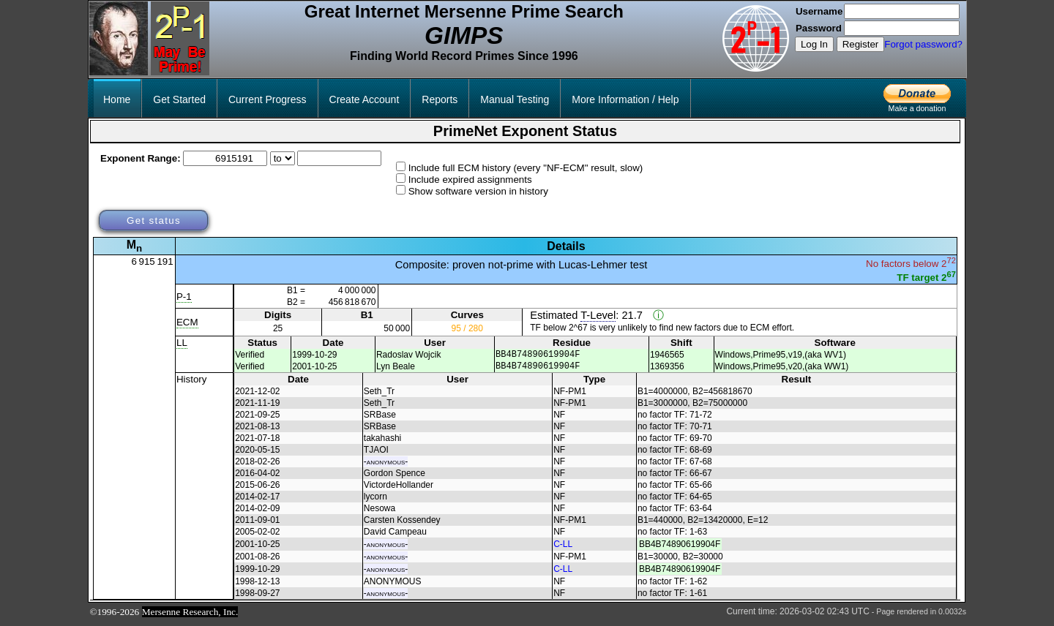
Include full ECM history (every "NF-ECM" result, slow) (525, 167)
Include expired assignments (470, 179)
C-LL (562, 548)
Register (860, 44)
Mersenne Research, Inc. (190, 616)
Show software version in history (478, 191)
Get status (154, 220)
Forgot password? (923, 44)
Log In (814, 44)
